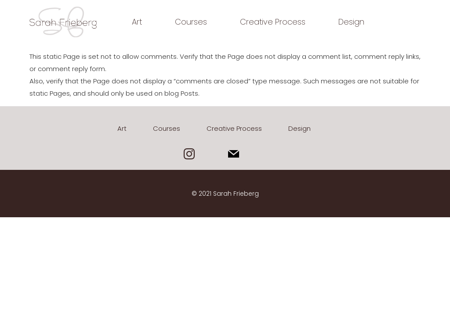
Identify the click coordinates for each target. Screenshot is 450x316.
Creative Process (272, 21)
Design (351, 21)
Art (137, 21)
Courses (191, 21)
